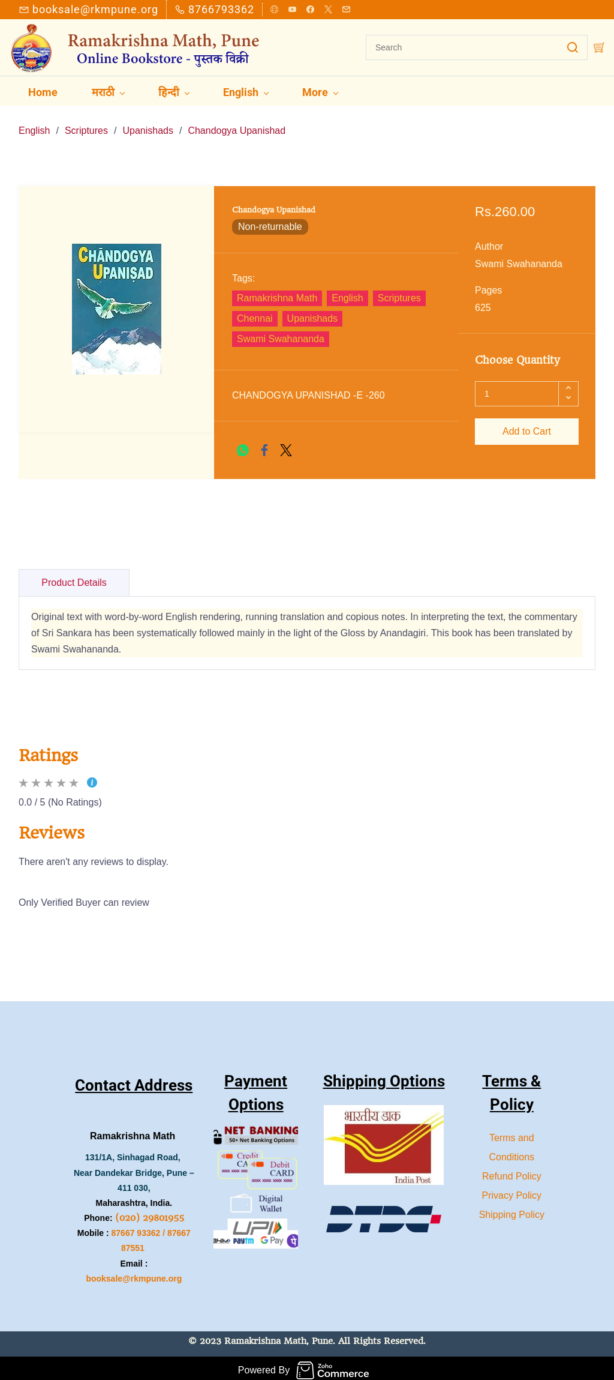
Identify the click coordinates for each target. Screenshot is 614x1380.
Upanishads (147, 127)
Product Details (74, 578)
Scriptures (86, 127)
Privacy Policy (512, 1191)
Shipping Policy (511, 1210)
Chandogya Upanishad (236, 127)
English (34, 127)
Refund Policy (511, 1172)
